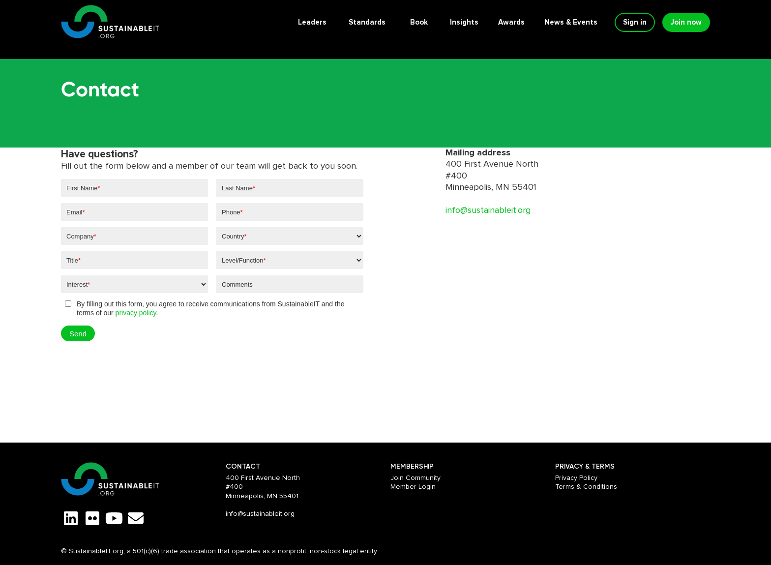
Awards (511, 22)
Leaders (312, 22)
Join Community (415, 478)
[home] (110, 22)
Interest (78, 284)
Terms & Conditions (586, 486)
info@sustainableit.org (488, 210)
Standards (367, 22)
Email (75, 212)
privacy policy (136, 313)
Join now (686, 22)
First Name (83, 188)
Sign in (635, 22)
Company (81, 236)
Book (419, 22)
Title (73, 260)
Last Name (238, 188)
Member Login (413, 486)
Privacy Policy (576, 478)
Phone (232, 212)
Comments (237, 284)
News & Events (570, 22)
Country (234, 236)
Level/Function (244, 260)
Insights (464, 22)
